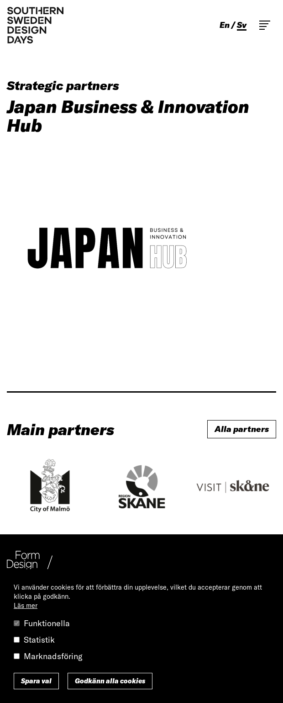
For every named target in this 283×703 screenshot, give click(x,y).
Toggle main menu (264, 25)
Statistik (39, 639)
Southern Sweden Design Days (35, 25)
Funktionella (47, 623)
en (225, 25)
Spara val (36, 681)
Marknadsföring (53, 656)
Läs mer (25, 606)
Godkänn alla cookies (110, 681)
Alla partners (242, 429)
